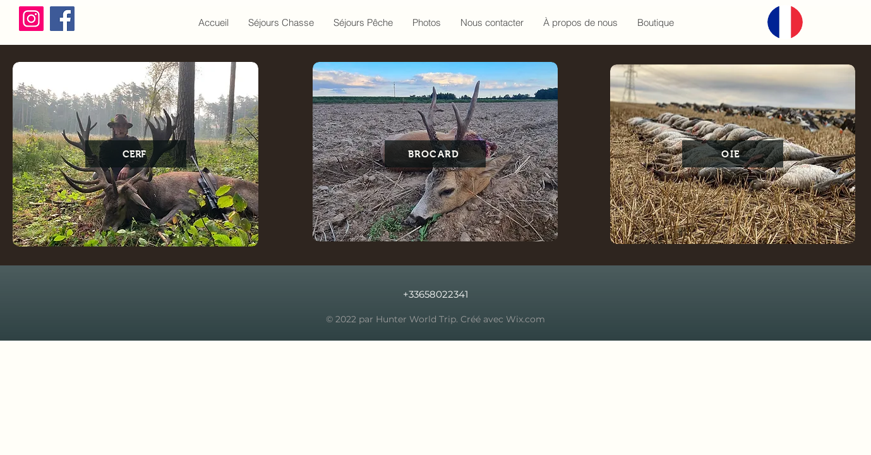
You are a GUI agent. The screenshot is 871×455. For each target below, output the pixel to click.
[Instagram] (31, 18)
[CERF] (135, 153)
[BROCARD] (435, 153)
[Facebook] (62, 18)
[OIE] (732, 153)
